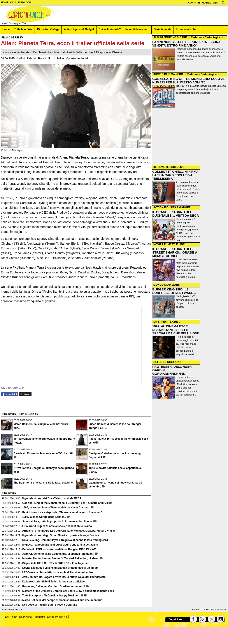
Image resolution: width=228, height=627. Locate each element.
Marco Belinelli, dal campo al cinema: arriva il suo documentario (62, 600)
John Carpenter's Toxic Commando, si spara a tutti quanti (58, 553)
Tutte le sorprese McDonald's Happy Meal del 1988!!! (55, 595)
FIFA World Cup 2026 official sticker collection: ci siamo (57, 526)
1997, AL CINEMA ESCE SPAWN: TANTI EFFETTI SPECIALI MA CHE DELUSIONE (175, 330)
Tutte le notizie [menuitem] (23, 29)
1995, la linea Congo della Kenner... (44, 516)
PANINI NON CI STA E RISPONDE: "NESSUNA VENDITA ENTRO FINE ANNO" (186, 43)
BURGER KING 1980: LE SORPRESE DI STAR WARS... (174, 291)
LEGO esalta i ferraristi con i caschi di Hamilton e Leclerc (58, 572)
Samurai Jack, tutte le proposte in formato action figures (57, 521)
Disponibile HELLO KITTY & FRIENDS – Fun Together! (56, 563)
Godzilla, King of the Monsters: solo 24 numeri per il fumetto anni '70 (65, 502)
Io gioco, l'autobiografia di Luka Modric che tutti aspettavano (60, 544)
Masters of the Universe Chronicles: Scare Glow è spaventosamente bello (68, 590)
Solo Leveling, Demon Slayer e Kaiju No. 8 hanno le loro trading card (65, 540)
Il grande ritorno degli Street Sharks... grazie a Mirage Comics (60, 535)
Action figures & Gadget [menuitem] (79, 29)
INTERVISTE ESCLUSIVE (168, 167)
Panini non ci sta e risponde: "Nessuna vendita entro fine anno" (62, 512)
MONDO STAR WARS (166, 284)
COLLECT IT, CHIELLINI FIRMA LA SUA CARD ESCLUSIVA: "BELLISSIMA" (175, 175)
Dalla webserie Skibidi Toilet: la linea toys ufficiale (53, 581)
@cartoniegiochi (77, 58)
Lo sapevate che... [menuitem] (187, 29)
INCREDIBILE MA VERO (168, 74)
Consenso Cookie (200, 609)
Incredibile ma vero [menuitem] (137, 29)
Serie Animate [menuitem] (162, 29)
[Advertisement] (189, 136)
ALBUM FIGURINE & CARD (170, 37)
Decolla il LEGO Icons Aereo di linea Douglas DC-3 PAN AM (59, 549)
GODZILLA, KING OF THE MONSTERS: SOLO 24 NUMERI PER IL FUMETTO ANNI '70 (188, 80)
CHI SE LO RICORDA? (167, 362)
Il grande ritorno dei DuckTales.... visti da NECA (52, 498)
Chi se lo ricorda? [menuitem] (110, 29)
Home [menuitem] (6, 29)
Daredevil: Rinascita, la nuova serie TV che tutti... (44, 453)
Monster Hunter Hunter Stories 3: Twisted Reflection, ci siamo (60, 558)
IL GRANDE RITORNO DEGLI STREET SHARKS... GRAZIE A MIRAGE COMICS (174, 252)
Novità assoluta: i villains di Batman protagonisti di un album (60, 567)
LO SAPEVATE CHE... (166, 321)
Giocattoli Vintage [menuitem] (48, 29)
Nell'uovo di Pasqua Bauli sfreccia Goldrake (49, 604)
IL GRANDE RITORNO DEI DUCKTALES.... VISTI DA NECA (175, 213)
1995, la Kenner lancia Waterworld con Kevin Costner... (56, 507)
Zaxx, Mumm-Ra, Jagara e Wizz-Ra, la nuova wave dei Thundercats (64, 577)
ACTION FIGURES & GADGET (171, 207)
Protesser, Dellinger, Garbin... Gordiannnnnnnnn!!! (53, 586)
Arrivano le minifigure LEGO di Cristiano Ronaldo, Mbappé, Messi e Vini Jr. (69, 530)
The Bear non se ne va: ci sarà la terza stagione (43, 482)
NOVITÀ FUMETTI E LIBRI (169, 244)
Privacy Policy (218, 609)
